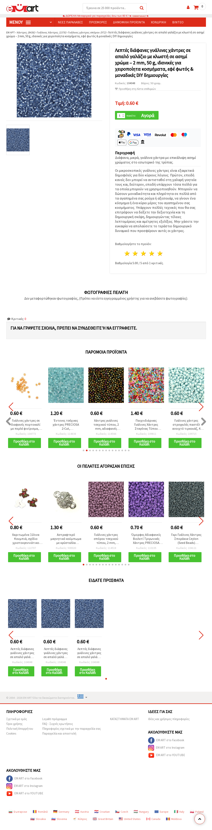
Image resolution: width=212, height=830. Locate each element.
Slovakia (38, 824)
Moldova (174, 824)
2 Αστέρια (135, 254)
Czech (121, 817)
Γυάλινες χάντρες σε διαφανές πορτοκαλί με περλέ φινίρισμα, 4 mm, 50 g (25, 425)
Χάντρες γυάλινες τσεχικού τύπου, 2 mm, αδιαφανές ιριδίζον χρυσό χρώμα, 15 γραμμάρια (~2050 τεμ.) (106, 425)
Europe (161, 817)
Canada (153, 824)
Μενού (20, 22)
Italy (179, 817)
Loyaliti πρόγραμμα (54, 724)
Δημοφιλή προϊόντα (129, 22)
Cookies (11, 739)
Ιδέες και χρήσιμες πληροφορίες (169, 724)
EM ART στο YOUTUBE (166, 761)
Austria (82, 817)
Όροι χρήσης (14, 729)
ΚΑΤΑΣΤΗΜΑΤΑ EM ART (124, 724)
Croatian (102, 817)
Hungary (141, 817)
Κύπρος (80, 824)
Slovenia (59, 824)
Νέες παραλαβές (70, 22)
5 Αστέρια (160, 254)
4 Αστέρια (152, 254)
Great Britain (103, 824)
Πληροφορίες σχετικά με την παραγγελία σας (71, 734)
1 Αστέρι (127, 254)
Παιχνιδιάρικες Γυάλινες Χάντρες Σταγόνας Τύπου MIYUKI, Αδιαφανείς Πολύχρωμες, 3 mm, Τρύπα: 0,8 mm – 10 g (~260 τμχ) (146, 425)
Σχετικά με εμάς (16, 724)
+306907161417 (139, 16)
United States (130, 824)
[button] (83, 451)
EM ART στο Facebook (166, 746)
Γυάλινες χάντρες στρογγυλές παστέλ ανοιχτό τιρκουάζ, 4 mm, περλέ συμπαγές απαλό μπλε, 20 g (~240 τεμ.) (186, 425)
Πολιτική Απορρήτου (19, 734)
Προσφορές (98, 22)
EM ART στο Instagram (166, 753)
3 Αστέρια (144, 254)
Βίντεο (178, 22)
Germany (61, 817)
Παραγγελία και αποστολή (59, 739)
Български (17, 817)
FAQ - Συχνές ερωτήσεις (57, 729)
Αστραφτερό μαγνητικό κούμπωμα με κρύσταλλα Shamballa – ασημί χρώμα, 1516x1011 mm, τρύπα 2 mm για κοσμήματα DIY (65, 540)
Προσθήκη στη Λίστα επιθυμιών (135, 89)
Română (40, 817)
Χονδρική (158, 22)
